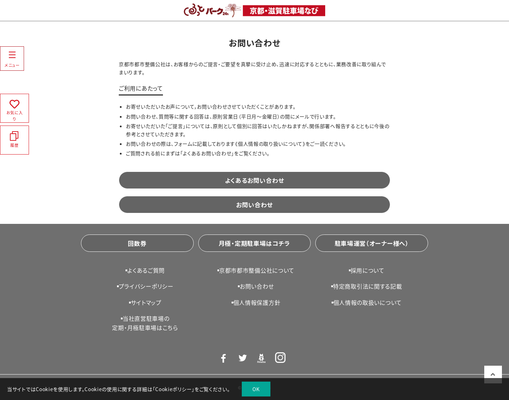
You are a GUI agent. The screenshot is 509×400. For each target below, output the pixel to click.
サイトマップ (146, 302)
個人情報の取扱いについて (367, 302)
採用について (368, 270)
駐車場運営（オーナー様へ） (372, 243)
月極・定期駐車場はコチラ (254, 243)
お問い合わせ (254, 204)
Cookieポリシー (173, 389)
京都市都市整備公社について (256, 270)
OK (255, 389)
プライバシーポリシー (146, 286)
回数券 (137, 243)
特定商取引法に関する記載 (367, 286)
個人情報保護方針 (257, 302)
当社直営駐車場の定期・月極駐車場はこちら (145, 323)
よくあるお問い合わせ (254, 180)
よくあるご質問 (146, 270)
